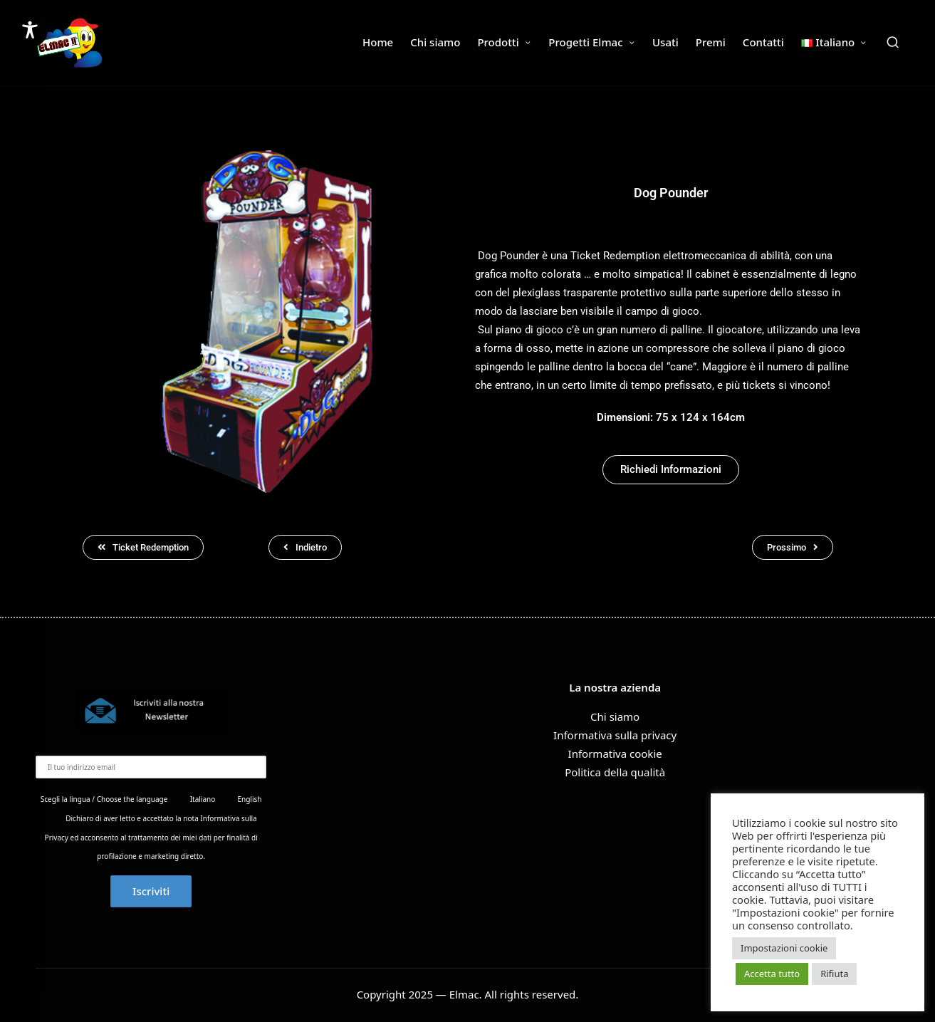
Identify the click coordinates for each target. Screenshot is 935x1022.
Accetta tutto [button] (772, 973)
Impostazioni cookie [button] (784, 948)
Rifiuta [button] (834, 973)
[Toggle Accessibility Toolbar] (30, 30)
